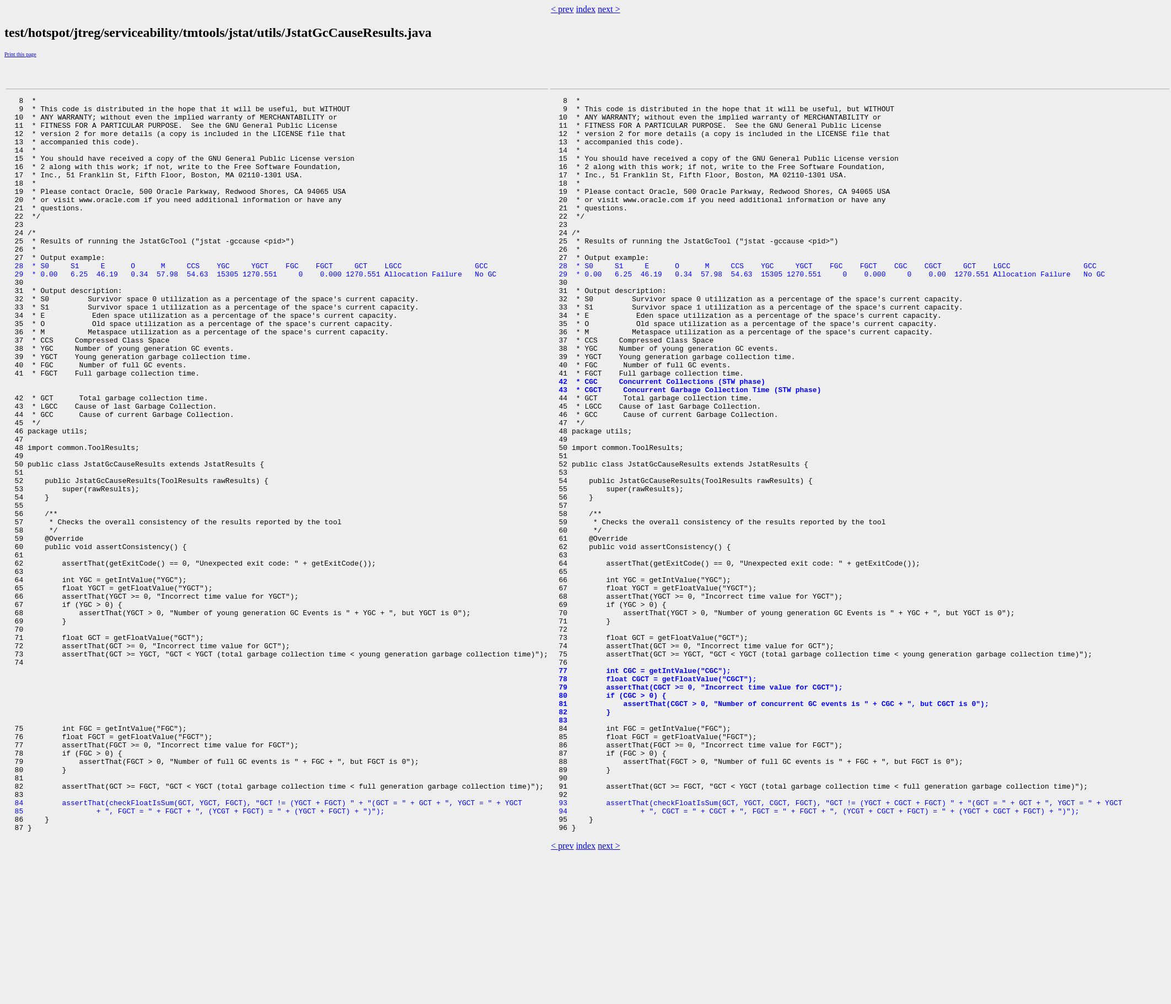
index (586, 9)
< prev (562, 9)
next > (609, 9)
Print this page (20, 54)
